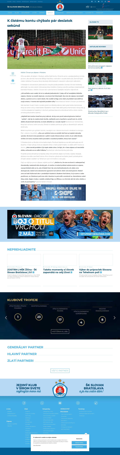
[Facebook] (91, 1)
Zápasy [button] (42, 13)
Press (14, 1)
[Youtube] (98, 1)
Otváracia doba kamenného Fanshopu (86, 414)
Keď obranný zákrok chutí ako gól (99, 89)
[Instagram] (101, 1)
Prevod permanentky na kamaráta (68, 424)
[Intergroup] (46, 364)
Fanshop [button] (99, 13)
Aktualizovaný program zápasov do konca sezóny (100, 67)
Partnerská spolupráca (31, 433)
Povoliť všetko (79, 446)
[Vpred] (114, 317)
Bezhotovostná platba (49, 424)
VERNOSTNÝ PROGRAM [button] (74, 13)
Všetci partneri (60, 371)
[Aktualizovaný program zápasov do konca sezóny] (100, 56)
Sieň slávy (28, 415)
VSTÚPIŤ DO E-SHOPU (85, 411)
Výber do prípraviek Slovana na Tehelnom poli (95, 271)
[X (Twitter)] (95, 1)
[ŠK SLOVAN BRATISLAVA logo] (33, 7)
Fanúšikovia (99, 109)
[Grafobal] (46, 358)
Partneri (27, 430)
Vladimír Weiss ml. (62, 267)
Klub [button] (17, 13)
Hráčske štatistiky (12, 415)
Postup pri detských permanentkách (66, 428)
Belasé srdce (33, 1)
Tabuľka (9, 426)
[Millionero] (73, 358)
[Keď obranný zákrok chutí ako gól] (100, 79)
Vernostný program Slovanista (48, 432)
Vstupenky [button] (25, 13)
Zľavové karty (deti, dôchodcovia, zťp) (48, 421)
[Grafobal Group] (73, 364)
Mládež (91, 267)
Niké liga (98, 63)
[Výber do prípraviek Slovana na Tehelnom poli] (96, 260)
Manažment (28, 422)
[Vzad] (5, 317)
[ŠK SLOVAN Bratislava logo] (60, 5)
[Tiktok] (105, 1)
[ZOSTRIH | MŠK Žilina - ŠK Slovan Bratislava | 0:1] (24, 260)
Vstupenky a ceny (48, 411)
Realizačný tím (11, 413)
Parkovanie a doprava (49, 428)
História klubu (60, 331)
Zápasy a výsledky (12, 423)
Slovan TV (19, 267)
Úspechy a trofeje (30, 413)
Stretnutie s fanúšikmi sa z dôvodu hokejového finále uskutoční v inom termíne (98, 112)
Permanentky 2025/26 (49, 415)
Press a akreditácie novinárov (30, 427)
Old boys (27, 418)
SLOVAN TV (89, 13)
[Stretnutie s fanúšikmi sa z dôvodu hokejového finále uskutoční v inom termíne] (100, 101)
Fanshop (40, 1)
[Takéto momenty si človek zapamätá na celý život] (60, 260)
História (27, 411)
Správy (50, 13)
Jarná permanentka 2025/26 (50, 413)
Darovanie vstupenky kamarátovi (67, 419)
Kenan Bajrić (103, 86)
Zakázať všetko (79, 442)
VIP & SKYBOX (47, 418)
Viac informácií (36, 445)
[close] (86, 434)
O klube (27, 420)
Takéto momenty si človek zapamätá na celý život (58, 271)
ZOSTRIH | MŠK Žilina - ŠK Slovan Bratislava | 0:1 (22, 271)
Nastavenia (79, 438)
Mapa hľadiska (47, 426)
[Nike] (60, 351)
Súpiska (9, 411)
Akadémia (60, 13)
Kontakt (27, 424)
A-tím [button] (35, 13)
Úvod (10, 13)
